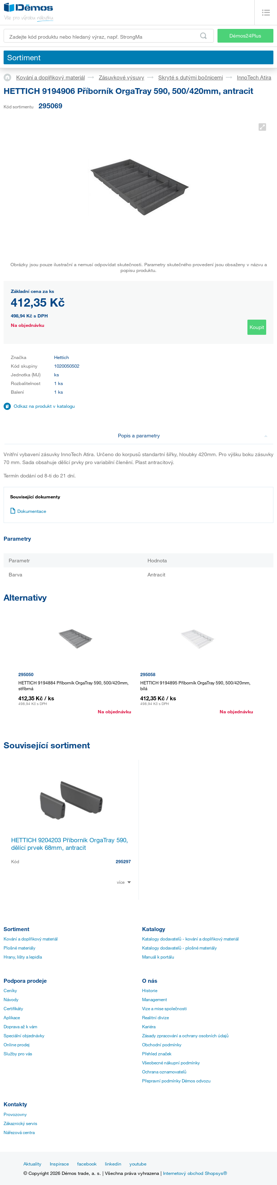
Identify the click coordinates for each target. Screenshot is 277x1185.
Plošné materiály (19, 948)
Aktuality (32, 1164)
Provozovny (15, 1114)
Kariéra (148, 1026)
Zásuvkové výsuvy (121, 77)
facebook (87, 1164)
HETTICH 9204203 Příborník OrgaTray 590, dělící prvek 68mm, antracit (69, 843)
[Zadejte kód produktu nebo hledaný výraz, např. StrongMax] (109, 35)
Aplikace (12, 1017)
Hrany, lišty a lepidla (23, 957)
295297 (123, 861)
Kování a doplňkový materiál (50, 77)
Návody (11, 999)
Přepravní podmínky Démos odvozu (176, 1081)
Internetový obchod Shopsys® (195, 1173)
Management (154, 999)
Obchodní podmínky (161, 1044)
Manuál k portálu (158, 957)
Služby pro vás (18, 1053)
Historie (149, 990)
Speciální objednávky (24, 1035)
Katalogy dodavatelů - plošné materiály (179, 948)
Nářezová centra (19, 1132)
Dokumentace (28, 511)
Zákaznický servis (20, 1123)
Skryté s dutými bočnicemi (190, 77)
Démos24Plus (245, 36)
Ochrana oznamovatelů (164, 1071)
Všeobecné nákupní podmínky (171, 1062)
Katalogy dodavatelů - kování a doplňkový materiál (190, 939)
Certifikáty (13, 1008)
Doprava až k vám (20, 1026)
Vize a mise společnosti (164, 1008)
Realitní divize (155, 1017)
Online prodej (17, 1044)
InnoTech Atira (254, 77)
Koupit (257, 327)
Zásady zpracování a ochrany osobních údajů (185, 1035)
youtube (137, 1164)
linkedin (113, 1164)
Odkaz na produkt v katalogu (44, 406)
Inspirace (59, 1164)
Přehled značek (156, 1053)
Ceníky (10, 990)
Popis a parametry (193, 435)
